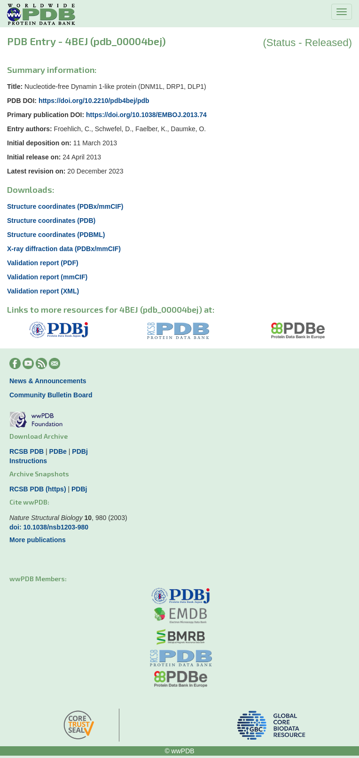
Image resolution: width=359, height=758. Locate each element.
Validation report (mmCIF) (47, 277)
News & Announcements (47, 381)
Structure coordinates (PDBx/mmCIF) (65, 206)
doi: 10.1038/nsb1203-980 (48, 527)
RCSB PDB (26, 451)
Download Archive (38, 436)
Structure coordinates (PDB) (51, 220)
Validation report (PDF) (42, 263)
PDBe (58, 451)
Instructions (28, 461)
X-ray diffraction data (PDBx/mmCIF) (64, 249)
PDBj (79, 451)
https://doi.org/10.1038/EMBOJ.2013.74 (146, 114)
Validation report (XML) (43, 291)
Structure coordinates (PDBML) (56, 234)
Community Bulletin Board (51, 395)
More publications (37, 540)
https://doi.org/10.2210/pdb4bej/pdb (94, 100)
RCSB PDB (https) (37, 489)
